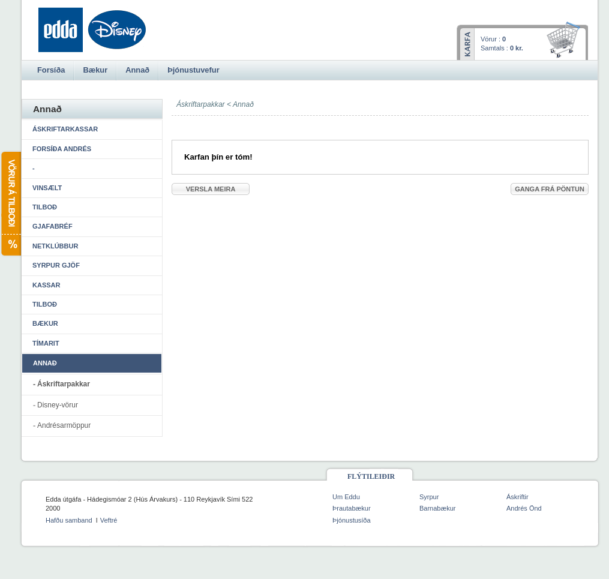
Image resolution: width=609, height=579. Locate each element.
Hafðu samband (69, 520)
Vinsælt (47, 187)
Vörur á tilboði (10, 203)
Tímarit (45, 343)
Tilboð (44, 207)
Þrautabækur (351, 508)
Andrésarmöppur (64, 425)
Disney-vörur (57, 405)
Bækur (45, 323)
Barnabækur (437, 508)
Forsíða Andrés (61, 148)
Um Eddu (346, 496)
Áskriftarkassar (65, 129)
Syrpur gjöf (56, 265)
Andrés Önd (524, 508)
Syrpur (429, 496)
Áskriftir (517, 496)
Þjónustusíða (351, 520)
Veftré (109, 520)
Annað (243, 104)
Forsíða (51, 69)
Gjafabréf (52, 226)
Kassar (46, 285)
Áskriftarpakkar (63, 384)
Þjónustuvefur (193, 69)
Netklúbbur (55, 246)
